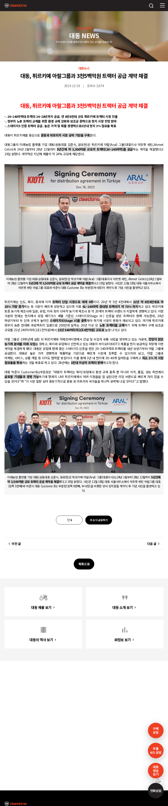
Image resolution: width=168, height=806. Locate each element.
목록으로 (84, 564)
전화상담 (156, 790)
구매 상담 (155, 730)
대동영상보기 (155, 771)
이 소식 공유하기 (99, 520)
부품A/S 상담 (156, 750)
